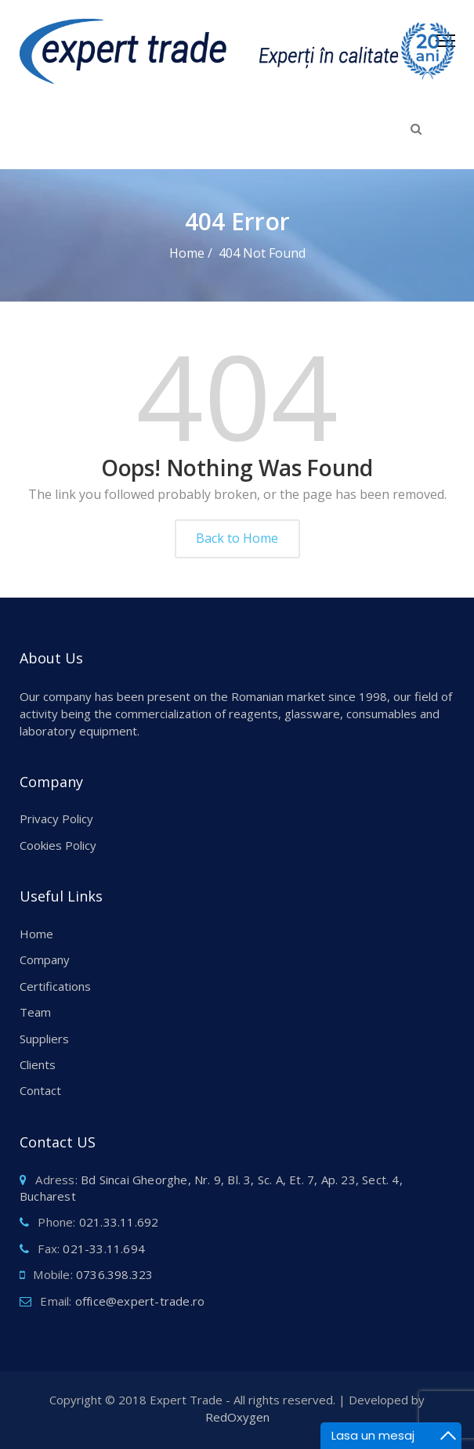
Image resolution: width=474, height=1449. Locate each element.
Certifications (55, 986)
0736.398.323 (114, 1274)
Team (35, 1012)
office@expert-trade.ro (139, 1301)
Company (45, 959)
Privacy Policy (56, 818)
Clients (38, 1064)
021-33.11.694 (104, 1248)
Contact (40, 1090)
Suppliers (44, 1038)
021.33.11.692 (119, 1222)
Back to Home (237, 538)
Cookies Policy (58, 845)
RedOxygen (237, 1417)
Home (36, 933)
